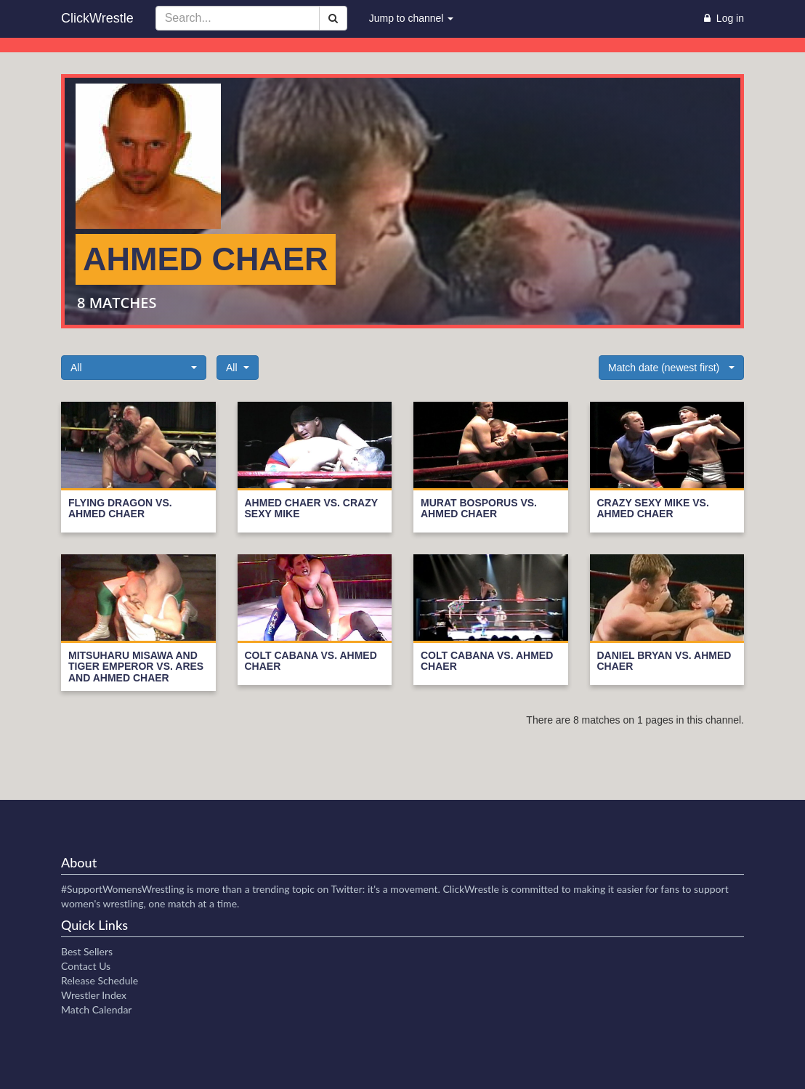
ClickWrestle (97, 18)
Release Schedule (99, 980)
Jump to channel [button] (411, 18)
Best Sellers (87, 951)
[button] (133, 367)
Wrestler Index (93, 995)
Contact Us (85, 966)
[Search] (333, 18)
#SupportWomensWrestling (123, 889)
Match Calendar (96, 1009)
